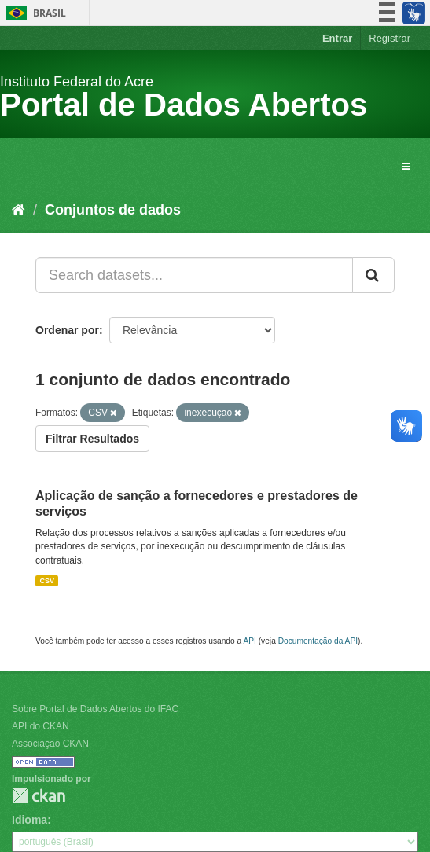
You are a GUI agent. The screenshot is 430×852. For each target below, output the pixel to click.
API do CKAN (40, 726)
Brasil (33, 13)
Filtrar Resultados (92, 438)
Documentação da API (318, 641)
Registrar (389, 38)
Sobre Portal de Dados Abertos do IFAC (95, 708)
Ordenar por (67, 330)
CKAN (38, 796)
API (249, 641)
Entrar (337, 38)
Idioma (29, 819)
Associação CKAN (50, 743)
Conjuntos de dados (113, 210)
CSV (46, 581)
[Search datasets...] (194, 275)
